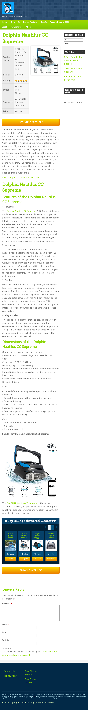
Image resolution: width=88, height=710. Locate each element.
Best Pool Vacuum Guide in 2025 (55, 22)
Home (4, 22)
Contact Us (9, 671)
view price (10, 559)
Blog (13, 22)
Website (5, 640)
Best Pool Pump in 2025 (12, 27)
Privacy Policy (10, 675)
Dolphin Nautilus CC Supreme (21, 211)
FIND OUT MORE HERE (31, 570)
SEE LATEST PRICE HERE (31, 122)
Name (5, 624)
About (28, 27)
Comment (7, 604)
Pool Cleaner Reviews (27, 22)
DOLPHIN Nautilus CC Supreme (22, 503)
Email (5, 632)
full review (10, 554)
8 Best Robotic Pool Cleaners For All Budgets (74, 60)
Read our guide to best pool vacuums (20, 177)
